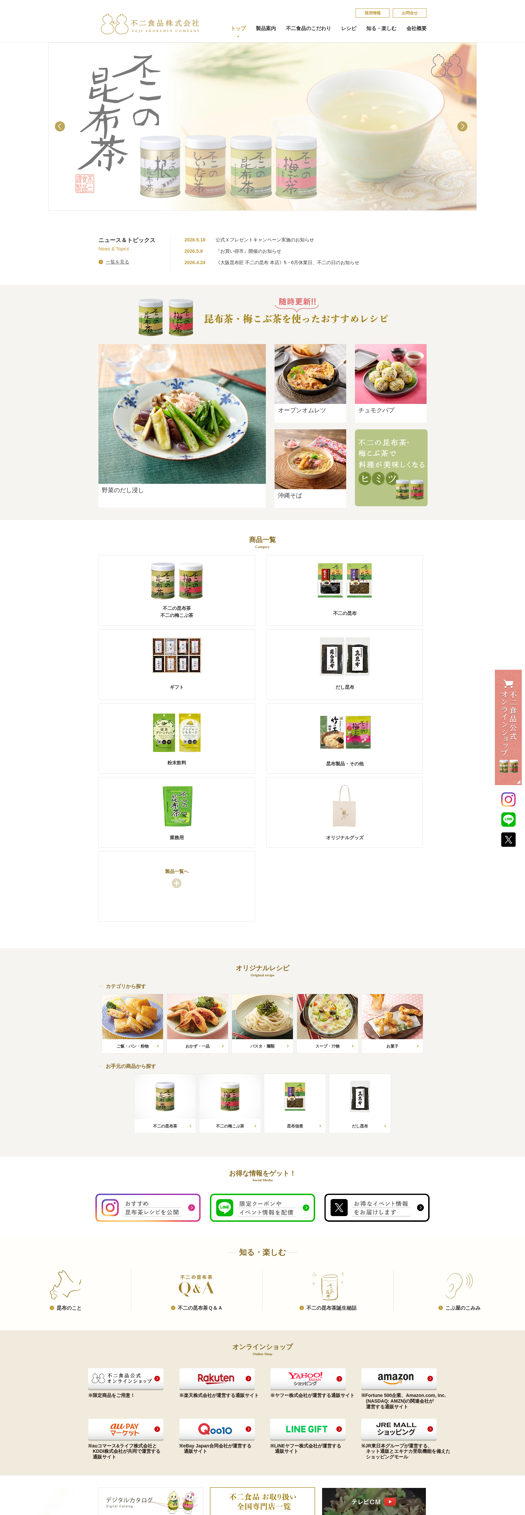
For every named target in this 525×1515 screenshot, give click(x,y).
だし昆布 (107, 1429)
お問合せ (410, 13)
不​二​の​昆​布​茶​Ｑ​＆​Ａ (200, 1161)
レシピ (348, 28)
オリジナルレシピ (182, 1397)
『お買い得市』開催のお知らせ (248, 251)
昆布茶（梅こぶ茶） (118, 1406)
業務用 (104, 1452)
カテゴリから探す (181, 1414)
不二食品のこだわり (308, 28)
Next (463, 127)
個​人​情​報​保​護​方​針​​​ (378, 1416)
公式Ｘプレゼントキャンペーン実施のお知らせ (265, 239)
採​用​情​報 (373, 13)
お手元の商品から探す (185, 1406)
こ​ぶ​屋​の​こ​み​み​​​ (462, 1161)
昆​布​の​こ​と (69, 1161)
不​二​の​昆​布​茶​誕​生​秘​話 (331, 1161)
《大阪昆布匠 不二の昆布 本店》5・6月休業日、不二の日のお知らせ (287, 262)
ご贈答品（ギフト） (118, 1422)
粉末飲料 (107, 1437)
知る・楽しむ (381, 28)
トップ (238, 28)
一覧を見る (117, 261)
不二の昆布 (109, 1414)
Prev (61, 127)
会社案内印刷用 (244, 1429)
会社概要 (416, 28)
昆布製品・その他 (115, 1445)
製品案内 (266, 28)
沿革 (233, 1422)
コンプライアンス (246, 1406)
